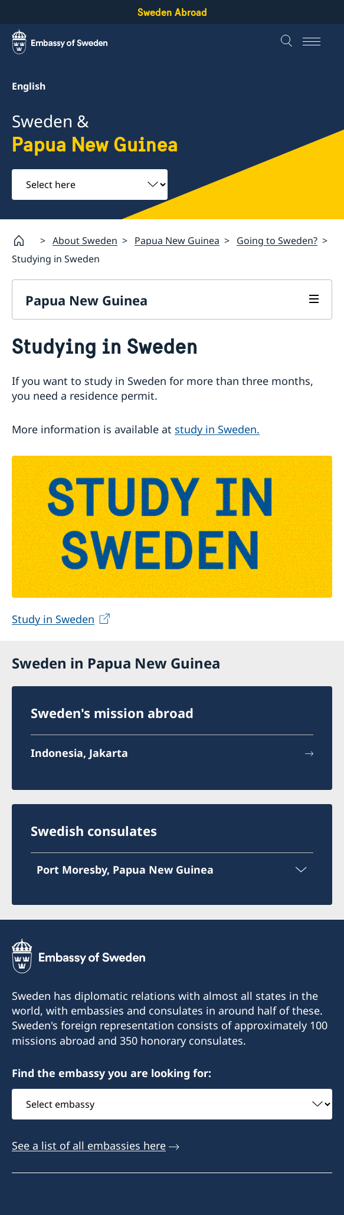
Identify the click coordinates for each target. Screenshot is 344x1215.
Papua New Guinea (177, 239)
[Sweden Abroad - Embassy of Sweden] (71, 42)
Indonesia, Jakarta (79, 753)
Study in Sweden (53, 619)
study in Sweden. (217, 429)
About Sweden (85, 239)
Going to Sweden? (277, 239)
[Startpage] (23, 240)
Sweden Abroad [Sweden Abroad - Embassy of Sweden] (172, 12)
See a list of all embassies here (89, 1145)
